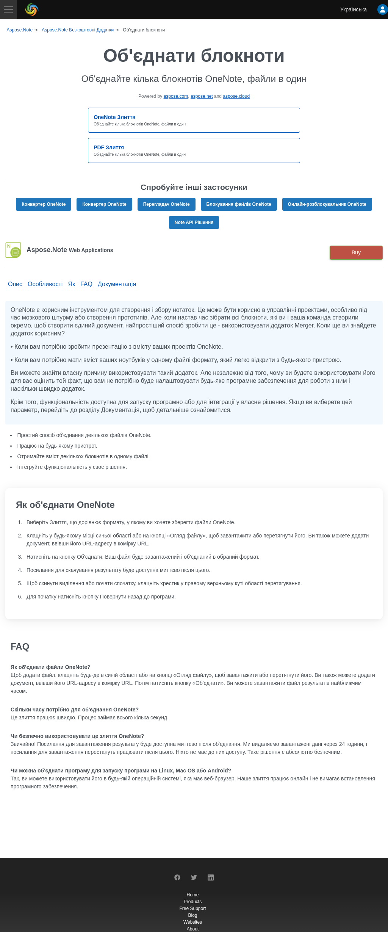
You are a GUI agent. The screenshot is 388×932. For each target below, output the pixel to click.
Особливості (45, 284)
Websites (192, 922)
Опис (15, 284)
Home (192, 895)
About (193, 929)
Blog (192, 915)
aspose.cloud (236, 96)
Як (71, 284)
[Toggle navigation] (8, 9)
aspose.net (202, 96)
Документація (117, 284)
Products (193, 901)
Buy (356, 252)
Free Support (192, 908)
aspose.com (176, 96)
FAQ (86, 284)
